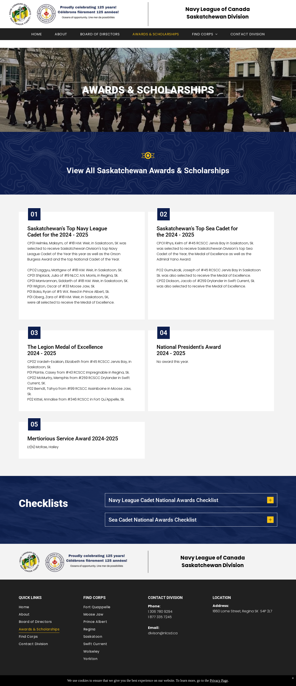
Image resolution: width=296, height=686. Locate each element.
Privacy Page (219, 680)
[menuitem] (36, 34)
